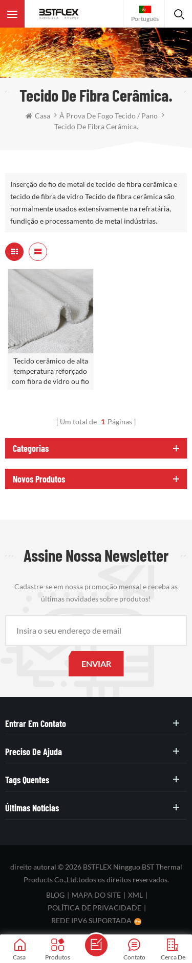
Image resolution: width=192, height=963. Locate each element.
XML (135, 894)
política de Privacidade (94, 907)
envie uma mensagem (96, 945)
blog (55, 894)
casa (38, 115)
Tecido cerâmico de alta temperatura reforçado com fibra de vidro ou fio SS (50, 371)
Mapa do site (96, 894)
